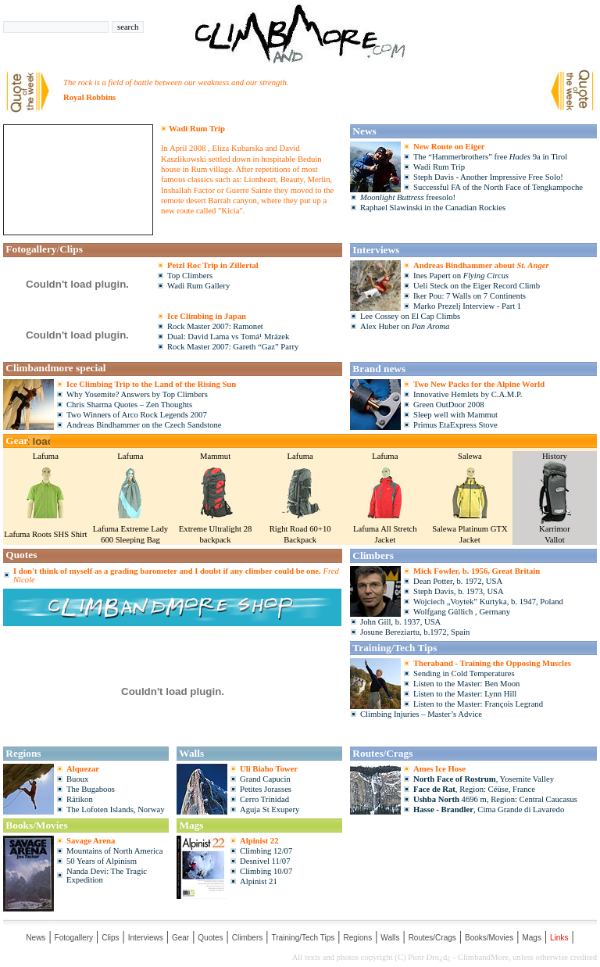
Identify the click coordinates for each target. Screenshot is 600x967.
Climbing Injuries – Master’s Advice (421, 714)
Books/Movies (489, 937)
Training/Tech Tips (302, 937)
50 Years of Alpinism (101, 861)
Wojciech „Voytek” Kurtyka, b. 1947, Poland (488, 601)
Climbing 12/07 (266, 851)
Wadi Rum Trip (439, 167)
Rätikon (79, 799)
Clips (110, 937)
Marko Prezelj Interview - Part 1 (467, 306)
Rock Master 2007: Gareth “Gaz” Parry (232, 346)
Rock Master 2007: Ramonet (215, 326)
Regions (357, 937)
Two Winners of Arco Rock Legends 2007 (136, 414)
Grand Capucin (265, 779)
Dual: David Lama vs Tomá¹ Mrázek (228, 336)
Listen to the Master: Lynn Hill (464, 693)
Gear (180, 937)
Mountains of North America (114, 851)
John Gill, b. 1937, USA (400, 622)
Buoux (77, 779)
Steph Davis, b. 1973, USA (458, 591)
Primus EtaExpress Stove (455, 425)
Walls (389, 937)
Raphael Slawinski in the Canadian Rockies (432, 207)
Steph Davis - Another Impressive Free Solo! (488, 177)
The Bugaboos (90, 789)
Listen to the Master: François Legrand (478, 704)
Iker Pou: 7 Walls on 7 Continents (469, 296)
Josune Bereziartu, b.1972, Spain (415, 632)
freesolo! (407, 197)
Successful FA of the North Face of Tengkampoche (498, 187)
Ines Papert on (461, 275)
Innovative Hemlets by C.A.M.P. (467, 394)
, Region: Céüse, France (474, 789)
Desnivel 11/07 (265, 861)
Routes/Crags (432, 937)
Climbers (247, 937)
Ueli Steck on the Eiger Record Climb (476, 285)
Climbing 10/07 (266, 871)
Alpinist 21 (258, 881)
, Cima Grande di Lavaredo (488, 809)
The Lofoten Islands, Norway (115, 809)
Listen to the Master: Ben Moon (466, 683)
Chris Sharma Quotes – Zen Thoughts (129, 404)
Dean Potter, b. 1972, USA (457, 581)
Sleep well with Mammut (455, 414)
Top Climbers (189, 275)
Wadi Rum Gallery (198, 285)
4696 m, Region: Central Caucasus (495, 799)
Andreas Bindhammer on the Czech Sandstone (144, 425)
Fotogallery (74, 937)
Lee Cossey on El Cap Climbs (410, 316)
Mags (531, 937)
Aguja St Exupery (269, 809)
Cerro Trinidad (264, 799)
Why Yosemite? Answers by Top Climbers (137, 394)
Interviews (145, 937)
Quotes (210, 937)
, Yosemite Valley (483, 779)
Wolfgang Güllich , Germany (461, 611)
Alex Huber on (404, 326)
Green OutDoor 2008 (448, 404)
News (35, 937)
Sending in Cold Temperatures (464, 673)
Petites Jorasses (265, 789)
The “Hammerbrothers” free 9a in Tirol (490, 156)
